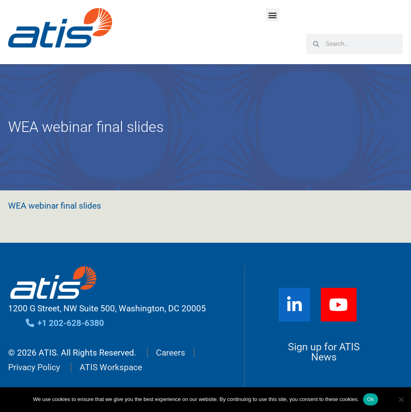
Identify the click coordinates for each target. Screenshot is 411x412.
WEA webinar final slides (54, 206)
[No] (401, 399)
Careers (170, 353)
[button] (272, 15)
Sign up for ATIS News (324, 352)
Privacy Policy (34, 367)
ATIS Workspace (111, 367)
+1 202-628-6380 (64, 323)
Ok (370, 399)
